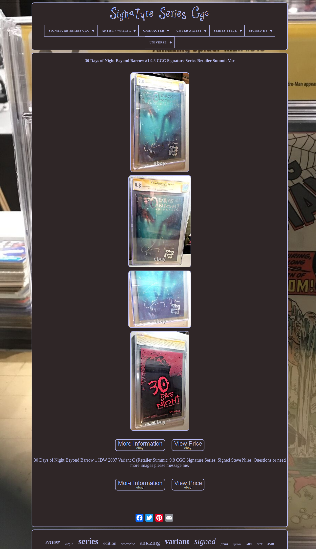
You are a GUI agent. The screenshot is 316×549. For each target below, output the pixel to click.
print (224, 544)
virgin (69, 544)
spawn (237, 544)
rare (249, 543)
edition (109, 543)
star (260, 544)
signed (205, 541)
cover (52, 542)
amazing (150, 542)
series (88, 541)
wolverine (128, 544)
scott (270, 544)
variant (177, 541)
